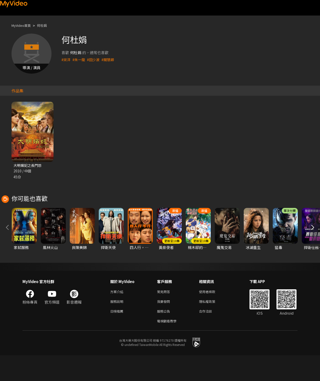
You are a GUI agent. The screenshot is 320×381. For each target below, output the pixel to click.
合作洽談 (209, 335)
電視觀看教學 (168, 346)
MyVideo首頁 (23, 25)
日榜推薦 (117, 335)
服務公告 (164, 335)
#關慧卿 (110, 59)
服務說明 (117, 325)
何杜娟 (46, 25)
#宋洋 (66, 59)
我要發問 (164, 325)
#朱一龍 (79, 59)
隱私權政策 (211, 325)
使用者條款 (211, 314)
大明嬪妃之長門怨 (29, 165)
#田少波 (95, 59)
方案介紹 (117, 314)
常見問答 (164, 314)
